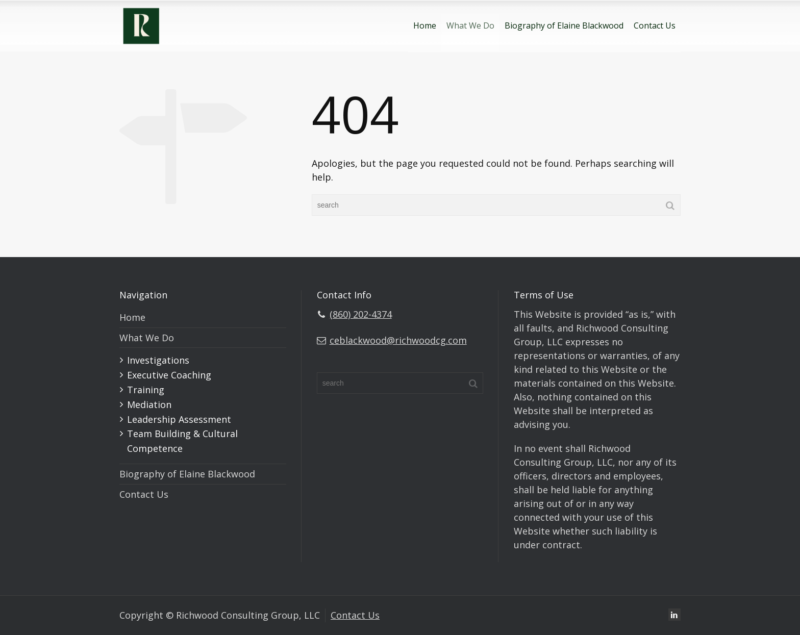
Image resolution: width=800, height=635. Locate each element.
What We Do (470, 25)
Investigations (158, 360)
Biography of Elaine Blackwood (564, 25)
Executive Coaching (169, 375)
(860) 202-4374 (361, 314)
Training (145, 390)
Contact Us (655, 25)
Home (424, 25)
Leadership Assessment (179, 419)
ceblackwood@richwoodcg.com (398, 340)
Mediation (149, 404)
